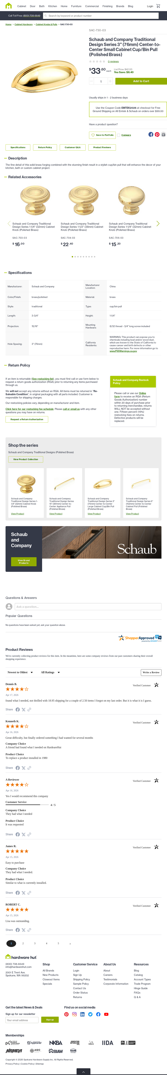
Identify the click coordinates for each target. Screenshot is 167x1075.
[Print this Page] (163, 134)
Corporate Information (115, 983)
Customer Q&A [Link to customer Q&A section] (72, 147)
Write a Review (151, 672)
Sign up (50, 1019)
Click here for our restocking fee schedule (30, 409)
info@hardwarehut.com (19, 966)
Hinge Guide (141, 988)
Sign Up (77, 974)
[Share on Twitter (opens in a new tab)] (23, 710)
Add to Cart (141, 81)
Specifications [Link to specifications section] (18, 147)
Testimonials (110, 979)
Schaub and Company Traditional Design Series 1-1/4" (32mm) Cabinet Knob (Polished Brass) (33, 227)
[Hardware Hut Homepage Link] (10, 6)
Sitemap (40, 1063)
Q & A (137, 997)
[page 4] (46, 943)
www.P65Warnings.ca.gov (123, 351)
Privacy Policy (12, 1063)
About (106, 970)
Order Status (80, 992)
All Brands (48, 970)
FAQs (137, 992)
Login (150, 6)
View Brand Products (24, 561)
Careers (107, 974)
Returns (77, 997)
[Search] (101, 16)
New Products (50, 974)
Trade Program (142, 983)
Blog (136, 970)
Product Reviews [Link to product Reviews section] (102, 147)
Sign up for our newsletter (20, 1014)
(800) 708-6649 (31, 15)
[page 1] (11, 943)
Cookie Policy (27, 1063)
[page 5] (58, 943)
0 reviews (113, 61)
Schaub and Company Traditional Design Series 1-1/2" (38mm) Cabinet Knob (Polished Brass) (82, 227)
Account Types (142, 979)
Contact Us (79, 988)
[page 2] (23, 943)
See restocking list (42, 378)
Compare (124, 135)
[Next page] (70, 943)
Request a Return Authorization (27, 419)
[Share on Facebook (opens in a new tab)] (18, 710)
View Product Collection (25, 459)
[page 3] (35, 943)
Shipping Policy (81, 979)
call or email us (71, 409)
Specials (47, 983)
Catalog (138, 974)
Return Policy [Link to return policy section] (45, 147)
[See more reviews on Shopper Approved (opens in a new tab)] (29, 710)
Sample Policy (81, 983)
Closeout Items (51, 979)
